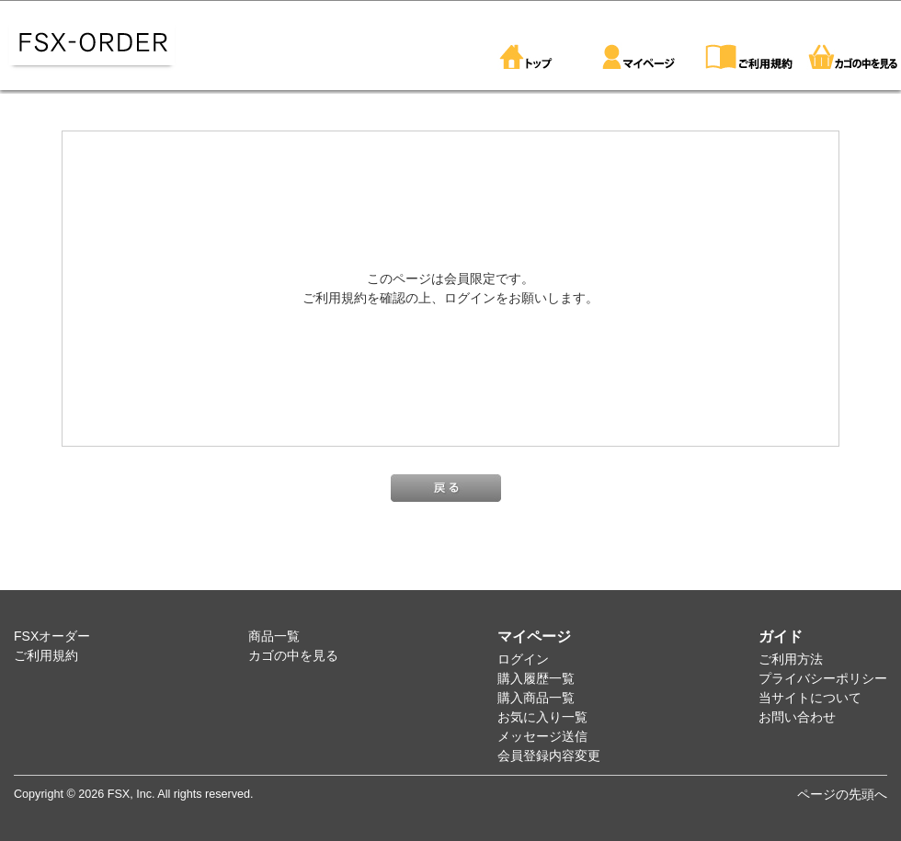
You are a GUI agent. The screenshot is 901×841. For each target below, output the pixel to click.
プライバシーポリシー (822, 678)
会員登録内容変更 (548, 755)
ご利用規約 (46, 655)
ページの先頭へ (842, 794)
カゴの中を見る (293, 655)
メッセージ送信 (542, 736)
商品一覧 (274, 636)
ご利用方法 (790, 659)
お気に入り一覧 (542, 717)
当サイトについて (809, 697)
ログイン (523, 659)
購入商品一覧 (536, 697)
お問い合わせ (797, 717)
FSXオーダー (52, 636)
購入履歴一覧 (536, 678)
